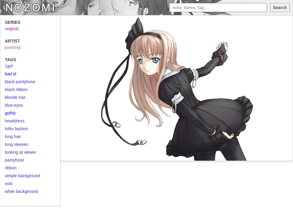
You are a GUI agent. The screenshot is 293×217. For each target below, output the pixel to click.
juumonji (12, 47)
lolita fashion (16, 128)
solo (9, 183)
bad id (10, 73)
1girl (9, 66)
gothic (10, 113)
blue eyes (14, 105)
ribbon (11, 167)
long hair (13, 136)
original (11, 28)
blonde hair (15, 97)
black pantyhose (20, 81)
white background (21, 191)
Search (280, 7)
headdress (14, 120)
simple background (22, 175)
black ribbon (16, 89)
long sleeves (16, 144)
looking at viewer (20, 152)
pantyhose (14, 160)
